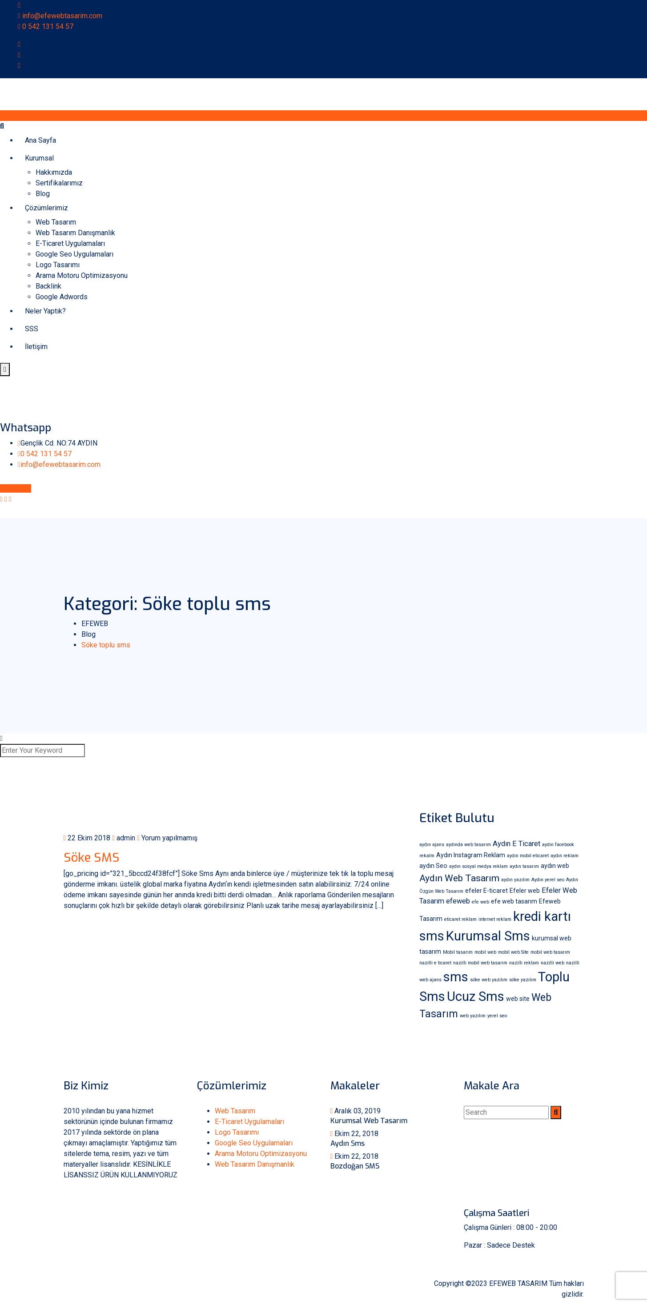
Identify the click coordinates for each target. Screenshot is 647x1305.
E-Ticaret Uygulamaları (70, 243)
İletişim (36, 346)
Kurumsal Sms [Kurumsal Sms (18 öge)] (488, 936)
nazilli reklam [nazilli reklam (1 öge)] (524, 963)
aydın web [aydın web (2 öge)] (555, 865)
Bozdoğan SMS (354, 1166)
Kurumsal (39, 158)
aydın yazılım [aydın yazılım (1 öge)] (515, 880)
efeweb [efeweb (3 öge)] (458, 901)
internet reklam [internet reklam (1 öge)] (494, 919)
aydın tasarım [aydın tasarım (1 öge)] (524, 866)
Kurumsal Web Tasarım (368, 1120)
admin (123, 838)
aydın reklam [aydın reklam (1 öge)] (565, 856)
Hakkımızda (54, 172)
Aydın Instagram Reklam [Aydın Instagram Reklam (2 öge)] (470, 855)
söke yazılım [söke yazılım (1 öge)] (522, 980)
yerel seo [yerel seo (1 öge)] (497, 1016)
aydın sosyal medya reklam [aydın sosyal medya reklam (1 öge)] (478, 866)
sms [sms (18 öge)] (455, 976)
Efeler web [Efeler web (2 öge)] (525, 890)
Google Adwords (62, 297)
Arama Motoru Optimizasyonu (82, 275)
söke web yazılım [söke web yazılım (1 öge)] (488, 980)
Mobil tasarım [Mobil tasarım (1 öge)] (458, 952)
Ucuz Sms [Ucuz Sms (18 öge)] (475, 996)
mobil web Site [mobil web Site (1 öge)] (513, 952)
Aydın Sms (347, 1143)
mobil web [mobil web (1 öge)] (485, 952)
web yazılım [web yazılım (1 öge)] (473, 1016)
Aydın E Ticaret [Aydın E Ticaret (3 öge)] (516, 843)
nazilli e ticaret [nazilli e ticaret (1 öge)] (435, 963)
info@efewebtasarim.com (62, 16)
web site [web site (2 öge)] (518, 998)
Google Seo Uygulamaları (74, 254)
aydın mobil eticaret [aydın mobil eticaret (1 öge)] (528, 856)
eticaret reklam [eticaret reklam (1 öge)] (460, 919)
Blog (43, 193)
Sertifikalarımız (59, 183)
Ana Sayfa (40, 140)
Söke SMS (92, 857)
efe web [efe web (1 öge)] (480, 902)
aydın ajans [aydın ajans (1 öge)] (431, 844)
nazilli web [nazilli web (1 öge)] (552, 963)
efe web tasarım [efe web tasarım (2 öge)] (514, 901)
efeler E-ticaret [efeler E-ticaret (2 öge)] (486, 890)
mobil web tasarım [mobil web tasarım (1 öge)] (550, 952)
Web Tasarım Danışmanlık (75, 233)
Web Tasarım (56, 222)
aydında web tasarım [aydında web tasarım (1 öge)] (468, 844)
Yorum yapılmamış (167, 838)
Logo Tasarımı (58, 265)
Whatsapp (20, 115)
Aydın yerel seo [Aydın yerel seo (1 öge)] (547, 880)
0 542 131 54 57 (47, 26)
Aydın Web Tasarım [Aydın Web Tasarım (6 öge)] (459, 877)
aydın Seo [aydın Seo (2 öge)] (433, 865)
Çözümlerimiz (46, 208)
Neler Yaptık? (45, 311)
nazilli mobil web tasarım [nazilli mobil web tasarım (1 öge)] (480, 963)
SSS (31, 329)
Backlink (48, 286)
